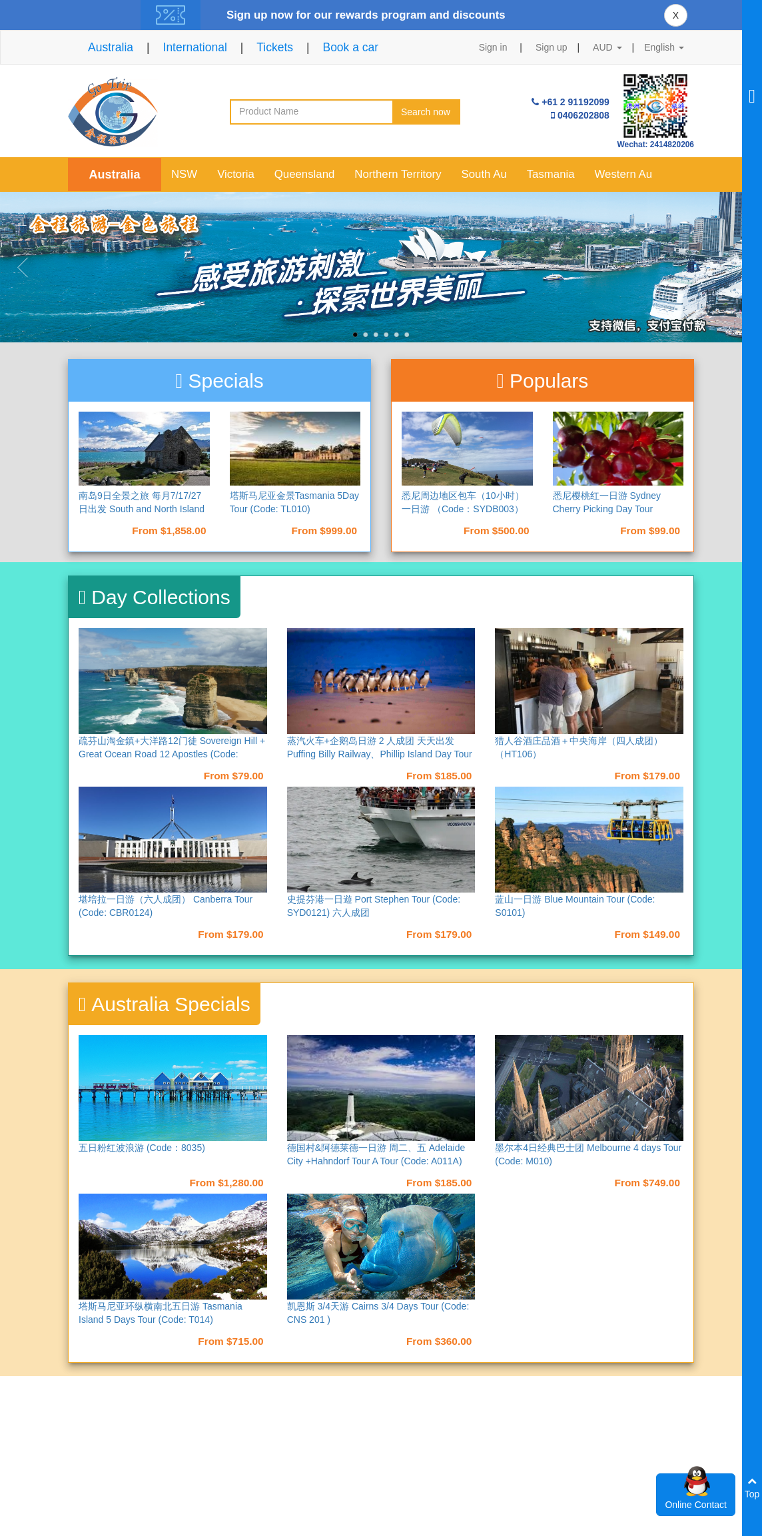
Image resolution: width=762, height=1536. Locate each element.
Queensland (304, 174)
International (195, 47)
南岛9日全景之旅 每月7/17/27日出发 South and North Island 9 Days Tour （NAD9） (141, 509)
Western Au (623, 174)
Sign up (551, 47)
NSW (184, 174)
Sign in (493, 47)
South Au (484, 174)
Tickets (274, 47)
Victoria (235, 174)
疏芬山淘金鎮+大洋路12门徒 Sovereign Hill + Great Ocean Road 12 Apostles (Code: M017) (172, 754)
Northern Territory (397, 174)
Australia (110, 47)
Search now (425, 112)
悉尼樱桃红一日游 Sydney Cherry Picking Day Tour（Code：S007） (607, 509)
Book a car (350, 47)
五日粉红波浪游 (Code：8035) (142, 1147)
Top (752, 1487)
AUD (607, 47)
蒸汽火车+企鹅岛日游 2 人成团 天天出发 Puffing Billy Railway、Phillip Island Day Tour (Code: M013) (379, 754)
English (664, 47)
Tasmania (551, 174)
